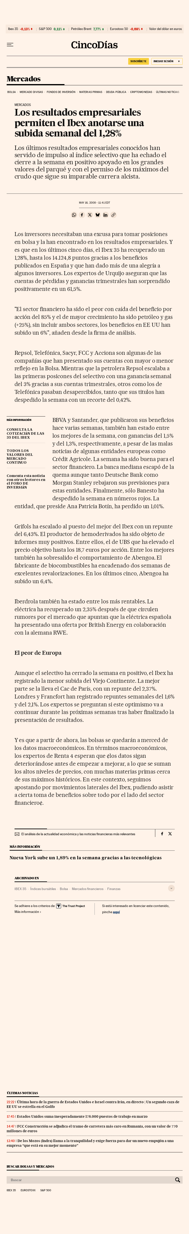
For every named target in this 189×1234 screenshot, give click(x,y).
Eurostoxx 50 (119, 29)
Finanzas (113, 889)
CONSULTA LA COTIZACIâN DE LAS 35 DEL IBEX (25, 433)
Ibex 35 (13, 29)
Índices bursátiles (43, 889)
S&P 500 (45, 29)
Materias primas (90, 92)
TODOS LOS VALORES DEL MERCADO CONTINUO (20, 456)
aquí (116, 912)
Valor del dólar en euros (165, 29)
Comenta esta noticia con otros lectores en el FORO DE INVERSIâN (26, 482)
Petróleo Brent (81, 29)
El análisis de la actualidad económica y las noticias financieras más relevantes (78, 834)
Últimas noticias (167, 92)
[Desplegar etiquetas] (171, 888)
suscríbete (138, 61)
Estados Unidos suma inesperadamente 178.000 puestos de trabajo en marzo (82, 1116)
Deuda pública (116, 92)
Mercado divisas (31, 92)
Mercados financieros (87, 889)
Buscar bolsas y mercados (30, 1166)
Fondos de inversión (61, 92)
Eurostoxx (28, 1190)
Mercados (24, 79)
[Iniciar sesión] (167, 61)
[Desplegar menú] (10, 44)
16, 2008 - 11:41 (94, 202)
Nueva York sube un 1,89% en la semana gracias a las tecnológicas (86, 858)
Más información (28, 912)
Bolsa (11, 92)
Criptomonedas (141, 92)
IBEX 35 (20, 889)
